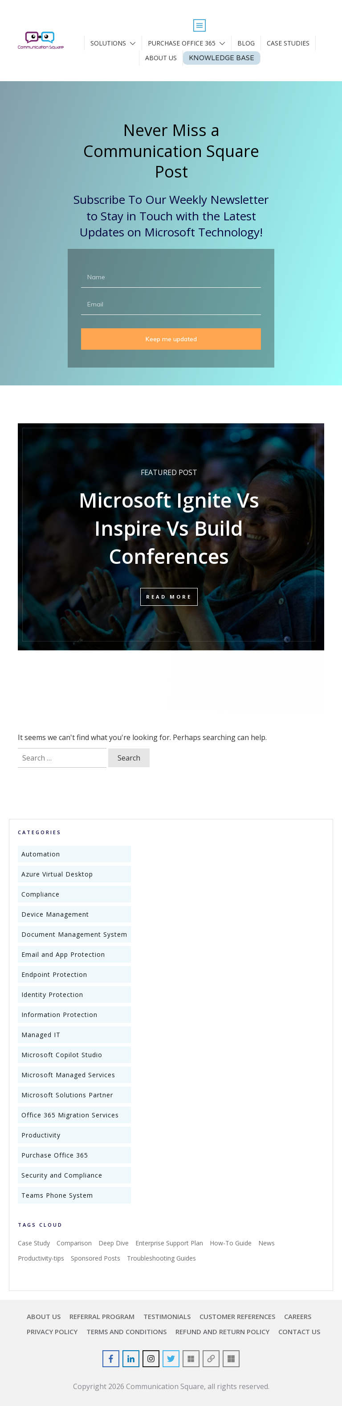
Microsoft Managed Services (68, 1075)
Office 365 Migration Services (70, 1115)
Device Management (55, 914)
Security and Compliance (61, 1175)
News (266, 1243)
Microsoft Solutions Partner (67, 1095)
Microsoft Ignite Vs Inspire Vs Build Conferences (168, 534)
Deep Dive (113, 1243)
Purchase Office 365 (54, 1155)
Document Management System (74, 934)
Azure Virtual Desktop (57, 874)
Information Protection (59, 1014)
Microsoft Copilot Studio (61, 1054)
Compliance (40, 894)
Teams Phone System (57, 1195)
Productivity (41, 1135)
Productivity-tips (41, 1258)
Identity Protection (52, 994)
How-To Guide (231, 1243)
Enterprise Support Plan (169, 1243)
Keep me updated (171, 339)
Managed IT (41, 1034)
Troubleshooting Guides (161, 1258)
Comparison (74, 1243)
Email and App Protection (63, 954)
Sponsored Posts (95, 1258)
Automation (40, 854)
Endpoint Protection (54, 974)
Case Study (34, 1243)
